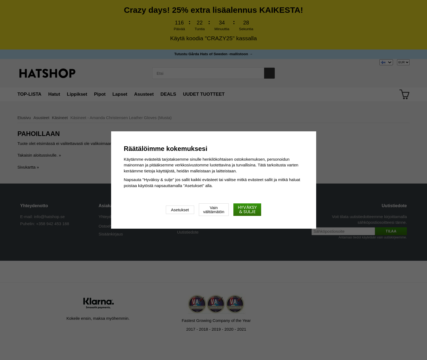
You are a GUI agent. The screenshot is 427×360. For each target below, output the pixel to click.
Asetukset (180, 209)
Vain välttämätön (213, 209)
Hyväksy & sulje (247, 209)
